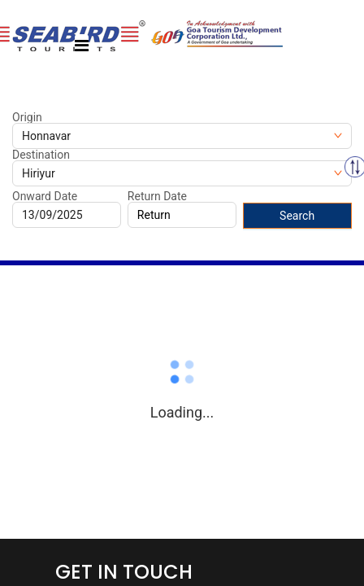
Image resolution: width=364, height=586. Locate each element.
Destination (41, 154)
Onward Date (44, 196)
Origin (27, 117)
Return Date (157, 196)
